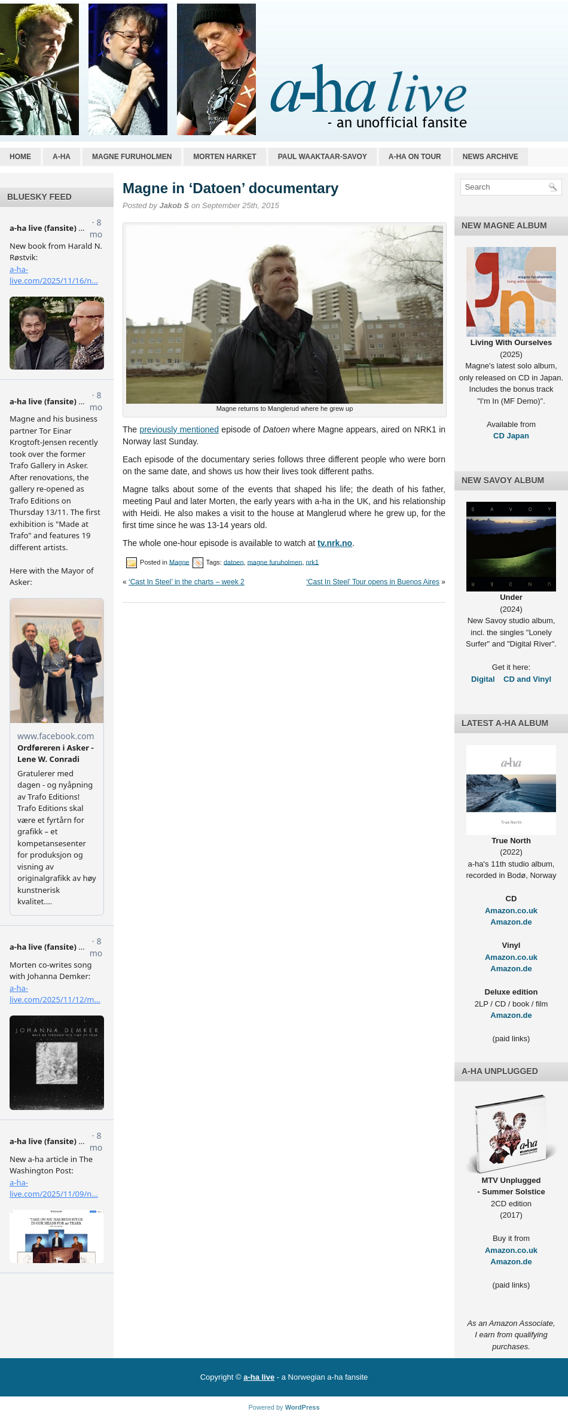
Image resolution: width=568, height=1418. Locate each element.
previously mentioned (179, 429)
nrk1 (312, 561)
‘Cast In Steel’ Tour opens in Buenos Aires (372, 582)
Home (20, 157)
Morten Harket (224, 157)
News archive (490, 157)
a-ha (62, 157)
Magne (179, 561)
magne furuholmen (275, 561)
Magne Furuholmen (132, 157)
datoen (234, 561)
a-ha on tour (415, 157)
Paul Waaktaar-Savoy (322, 157)
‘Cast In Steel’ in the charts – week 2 (187, 582)
